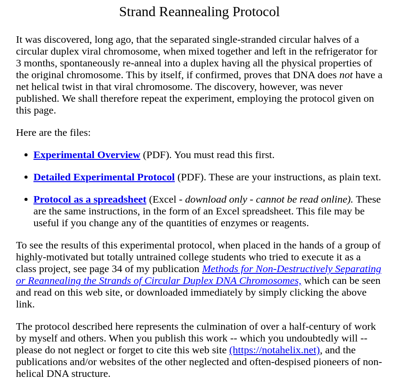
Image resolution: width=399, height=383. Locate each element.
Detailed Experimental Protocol (104, 177)
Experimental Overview (87, 154)
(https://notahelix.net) (274, 349)
